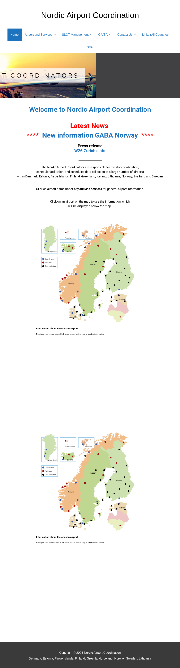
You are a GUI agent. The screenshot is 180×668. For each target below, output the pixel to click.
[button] (5, 75)
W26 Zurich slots (89, 150)
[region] (90, 75)
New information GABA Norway (90, 135)
